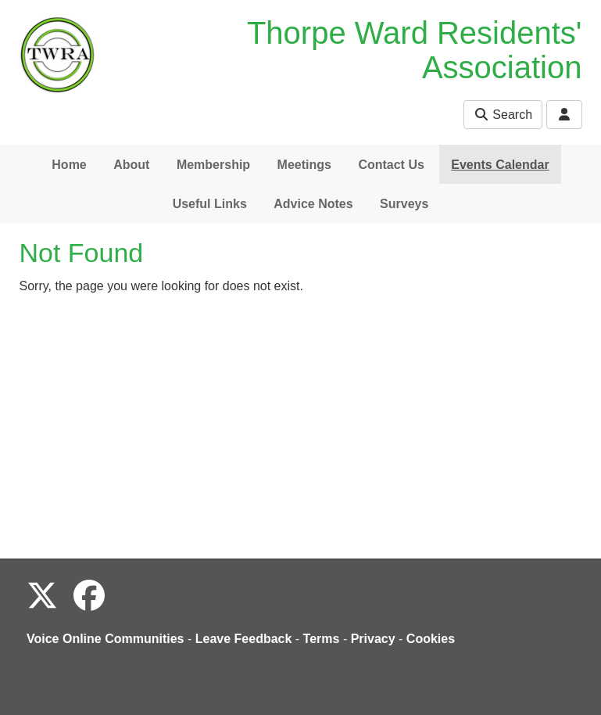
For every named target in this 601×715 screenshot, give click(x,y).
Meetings (304, 164)
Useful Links (210, 203)
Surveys (404, 203)
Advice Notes (313, 203)
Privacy (373, 638)
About (131, 164)
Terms (321, 638)
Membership (213, 164)
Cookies (430, 638)
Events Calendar (500, 164)
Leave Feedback (243, 638)
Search (503, 114)
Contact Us (391, 164)
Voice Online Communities (105, 638)
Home (69, 164)
